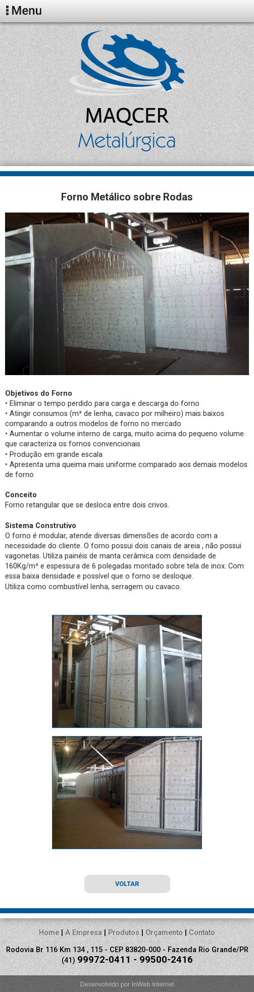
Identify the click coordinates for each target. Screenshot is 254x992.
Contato (202, 932)
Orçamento (164, 932)
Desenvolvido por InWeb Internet (127, 984)
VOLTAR (127, 883)
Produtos (123, 932)
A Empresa (83, 932)
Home (49, 932)
